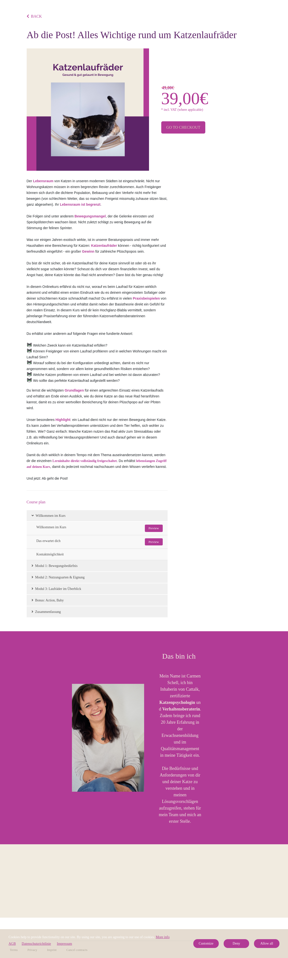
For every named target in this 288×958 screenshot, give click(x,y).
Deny (236, 943)
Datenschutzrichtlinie (36, 944)
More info (163, 937)
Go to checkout (183, 127)
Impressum (64, 944)
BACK (34, 16)
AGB (12, 944)
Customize (206, 943)
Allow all (266, 943)
